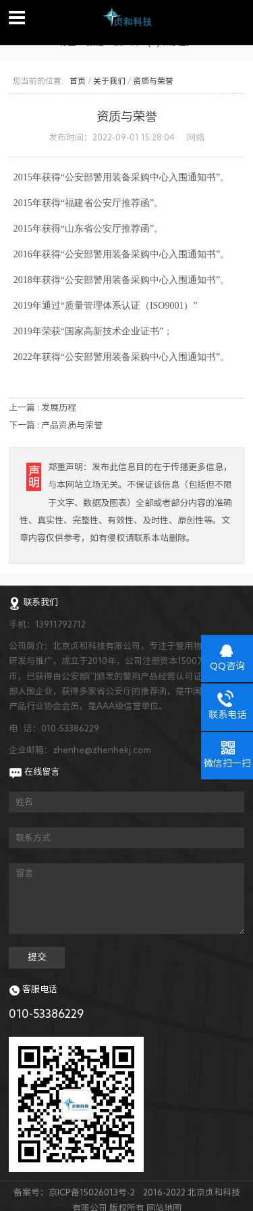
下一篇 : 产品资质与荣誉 (56, 425)
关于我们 (109, 80)
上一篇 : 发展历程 (42, 407)
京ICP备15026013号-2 (92, 1192)
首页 (77, 80)
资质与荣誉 (153, 80)
